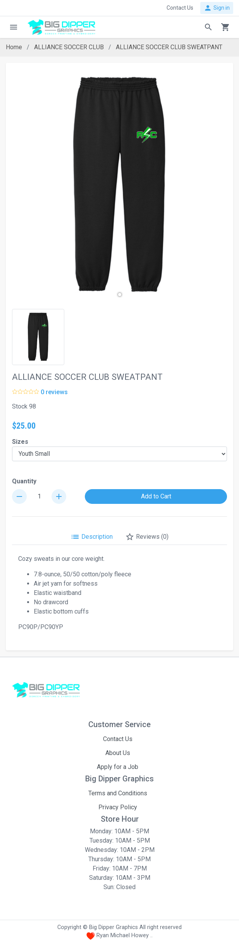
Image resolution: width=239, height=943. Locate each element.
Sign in (217, 8)
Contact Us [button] (180, 8)
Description (91, 536)
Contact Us (117, 739)
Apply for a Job (117, 767)
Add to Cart (156, 496)
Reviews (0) (147, 536)
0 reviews (54, 392)
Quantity (24, 481)
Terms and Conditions (117, 793)
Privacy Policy (117, 807)
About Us (117, 753)
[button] (119, 294)
